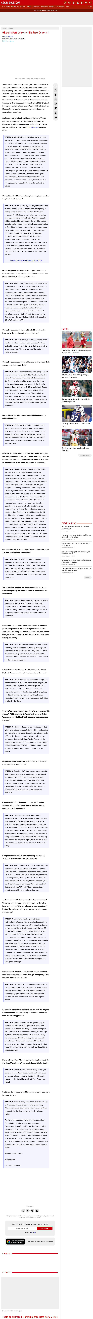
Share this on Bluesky (55, 104)
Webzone (11, 2)
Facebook (28, 1209)
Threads (32, 1209)
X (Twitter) (36, 1298)
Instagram (37, 1209)
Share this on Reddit (55, 113)
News (8, 7)
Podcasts (36, 7)
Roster (51, 7)
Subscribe (44, 1228)
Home (3, 7)
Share (90, 7)
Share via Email (55, 117)
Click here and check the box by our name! (40, 1241)
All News (87, 577)
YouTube (57, 1298)
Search (90, 2)
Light (48, 1282)
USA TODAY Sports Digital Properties (49, 1291)
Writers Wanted (46, 1315)
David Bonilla (8, 36)
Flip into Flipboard (55, 108)
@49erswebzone (9, 41)
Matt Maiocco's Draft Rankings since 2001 (26, 261)
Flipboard (82, 2)
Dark (52, 1282)
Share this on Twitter (55, 90)
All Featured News (85, 455)
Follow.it (33, 1232)
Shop (68, 7)
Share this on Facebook (55, 95)
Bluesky (52, 1298)
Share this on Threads (55, 99)
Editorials (15, 7)
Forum (29, 7)
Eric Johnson (33, 127)
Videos (22, 7)
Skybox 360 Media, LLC (54, 1289)
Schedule (44, 7)
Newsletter (60, 7)
